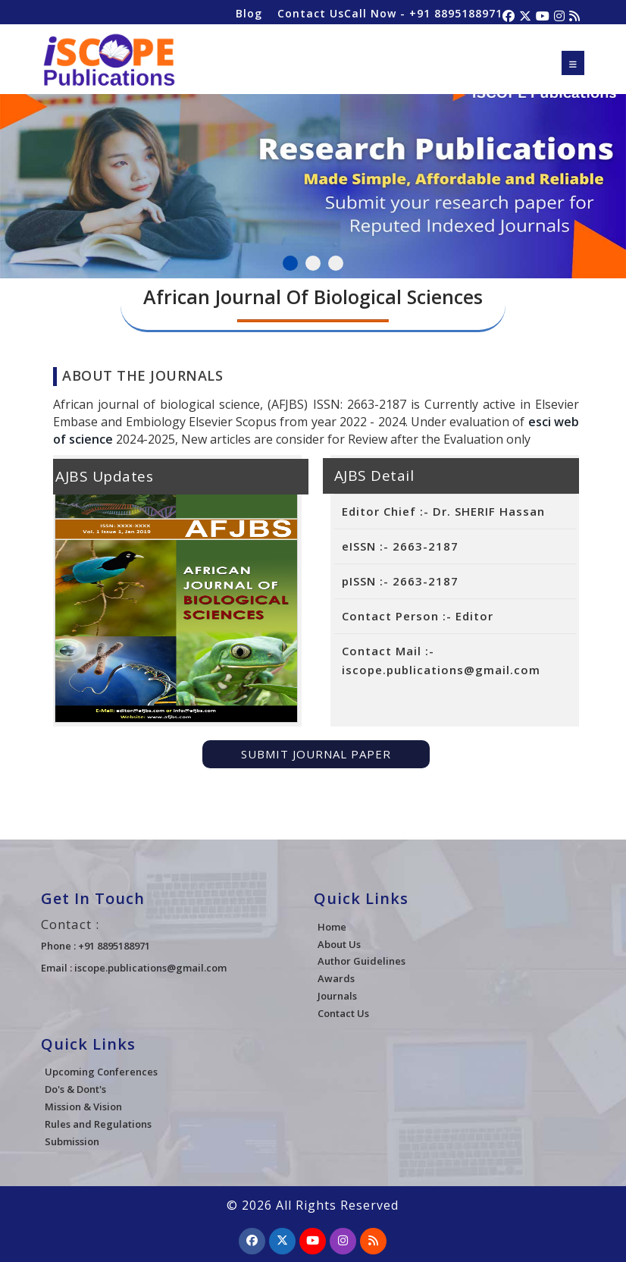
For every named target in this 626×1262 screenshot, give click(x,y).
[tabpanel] (313, 176)
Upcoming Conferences (101, 1071)
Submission (72, 1141)
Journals (337, 996)
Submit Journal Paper (316, 753)
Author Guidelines (361, 961)
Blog (249, 13)
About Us (339, 944)
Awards (336, 978)
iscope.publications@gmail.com (150, 968)
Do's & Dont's (75, 1089)
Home (332, 927)
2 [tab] (313, 263)
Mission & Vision (83, 1106)
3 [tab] (335, 263)
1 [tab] (290, 263)
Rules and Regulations (98, 1124)
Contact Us (310, 13)
